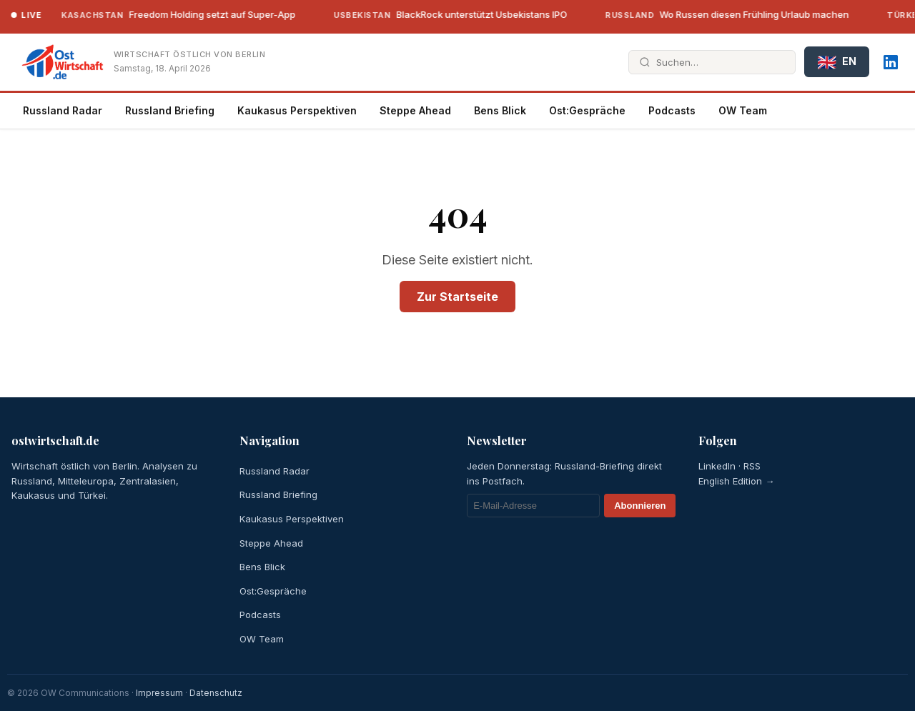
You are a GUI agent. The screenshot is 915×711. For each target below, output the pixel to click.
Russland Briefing (169, 110)
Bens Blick (500, 110)
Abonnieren (640, 505)
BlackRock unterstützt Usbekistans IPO (440, 14)
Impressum (159, 692)
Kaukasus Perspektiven (297, 110)
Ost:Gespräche (587, 110)
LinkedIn (717, 466)
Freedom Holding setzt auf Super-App (168, 14)
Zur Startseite (457, 296)
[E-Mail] (533, 505)
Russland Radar (62, 110)
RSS (752, 466)
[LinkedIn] (891, 62)
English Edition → (736, 481)
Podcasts (672, 110)
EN (836, 62)
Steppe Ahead (415, 110)
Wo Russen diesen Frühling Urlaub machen (717, 14)
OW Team (742, 110)
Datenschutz (215, 692)
